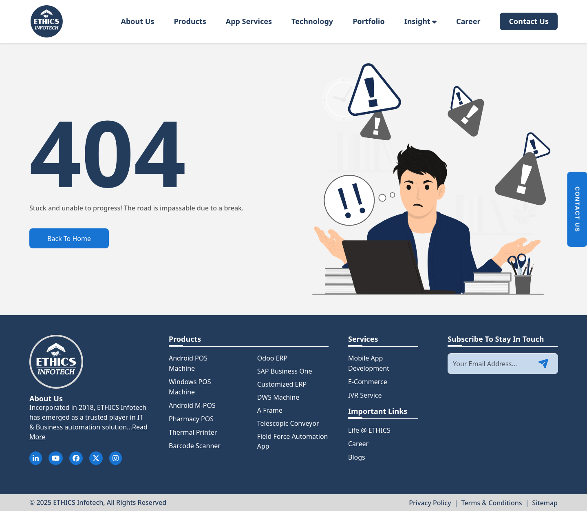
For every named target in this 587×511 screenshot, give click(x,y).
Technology (312, 21)
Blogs (356, 457)
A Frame (269, 410)
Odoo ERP (272, 358)
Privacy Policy (430, 502)
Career (468, 21)
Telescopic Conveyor (288, 423)
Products (190, 21)
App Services (249, 21)
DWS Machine (278, 397)
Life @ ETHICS (369, 430)
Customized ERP (282, 384)
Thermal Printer (193, 432)
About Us (137, 21)
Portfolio (369, 21)
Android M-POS (192, 405)
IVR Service (365, 395)
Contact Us (529, 21)
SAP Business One (284, 371)
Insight (420, 21)
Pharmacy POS (191, 418)
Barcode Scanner (195, 445)
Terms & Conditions (491, 502)
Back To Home (69, 238)
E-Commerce (367, 381)
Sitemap (545, 502)
